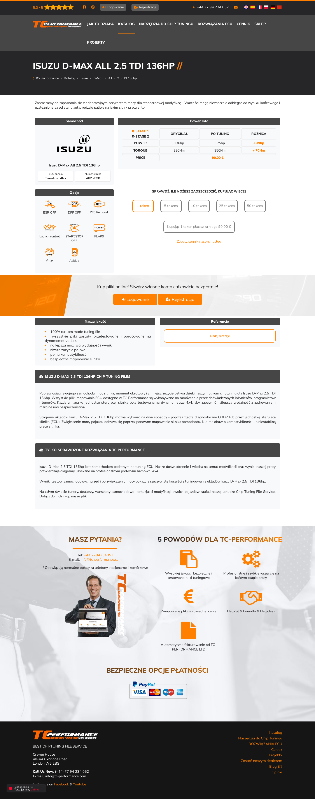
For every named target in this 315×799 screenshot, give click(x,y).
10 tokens (199, 205)
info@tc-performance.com (101, 559)
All (110, 78)
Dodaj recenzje (220, 336)
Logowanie (135, 299)
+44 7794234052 (98, 555)
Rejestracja (180, 299)
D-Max (98, 78)
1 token (143, 205)
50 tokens (255, 205)
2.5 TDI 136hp (127, 78)
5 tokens (171, 205)
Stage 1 (140, 131)
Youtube (79, 784)
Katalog (69, 78)
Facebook (62, 784)
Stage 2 (140, 136)
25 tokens (227, 205)
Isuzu (84, 78)
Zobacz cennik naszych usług (199, 241)
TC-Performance (47, 78)
